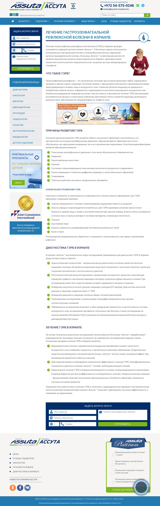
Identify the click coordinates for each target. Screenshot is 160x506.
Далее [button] (18, 182)
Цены (104, 21)
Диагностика (20, 90)
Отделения (42, 21)
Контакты (139, 21)
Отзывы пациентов (120, 21)
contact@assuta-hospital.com (114, 9)
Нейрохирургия (21, 107)
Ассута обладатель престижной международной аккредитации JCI (26, 228)
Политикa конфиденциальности (98, 499)
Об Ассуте (24, 21)
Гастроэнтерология (23, 131)
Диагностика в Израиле (26, 471)
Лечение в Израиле (65, 21)
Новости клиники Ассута (23, 479)
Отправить (123, 424)
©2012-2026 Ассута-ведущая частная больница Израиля (59, 499)
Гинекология (20, 119)
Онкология (19, 95)
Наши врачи (88, 21)
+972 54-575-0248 (117, 6)
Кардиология (20, 137)
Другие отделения (23, 143)
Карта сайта (119, 499)
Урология (18, 125)
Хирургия (18, 101)
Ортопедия (19, 113)
